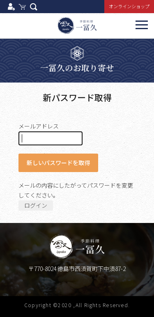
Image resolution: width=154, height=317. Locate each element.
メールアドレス (50, 133)
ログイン (35, 205)
